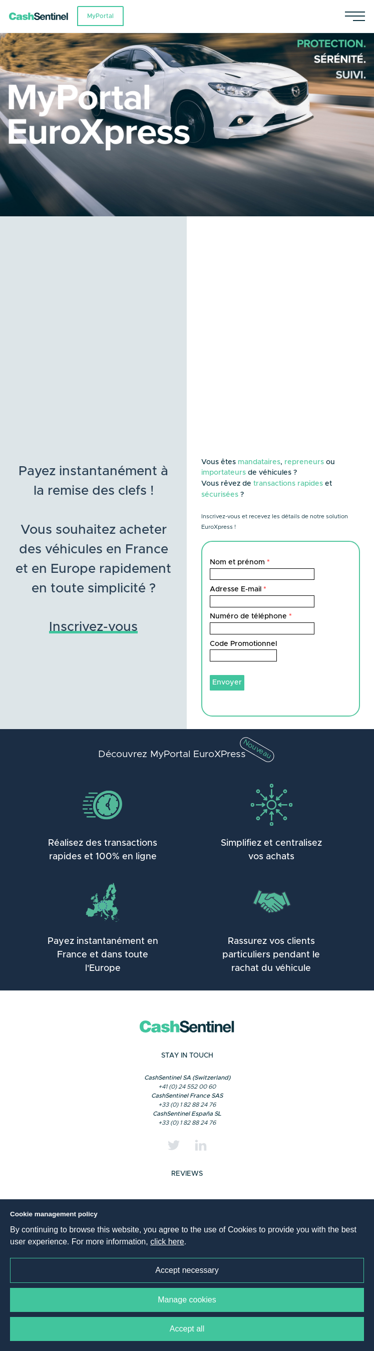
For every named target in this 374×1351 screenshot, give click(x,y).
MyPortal (100, 16)
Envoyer (227, 682)
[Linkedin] (201, 1145)
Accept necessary (186, 1270)
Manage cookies (187, 1299)
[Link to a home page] (43, 16)
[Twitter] (174, 1145)
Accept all (187, 1328)
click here (167, 1241)
